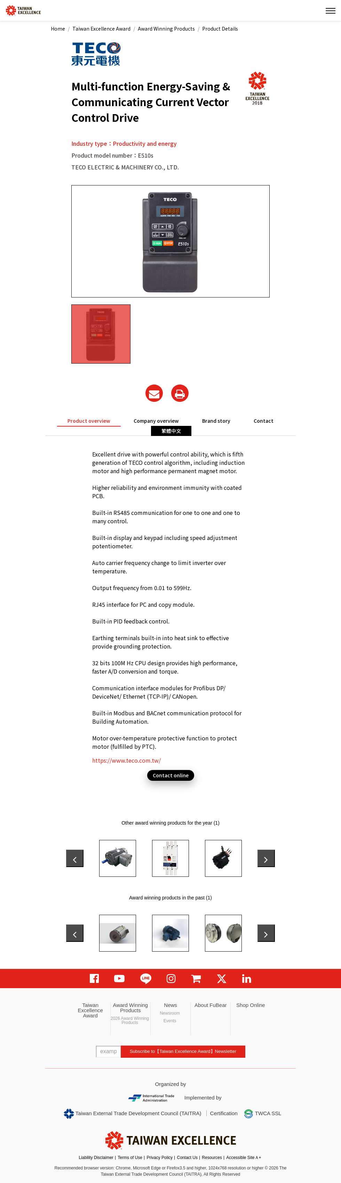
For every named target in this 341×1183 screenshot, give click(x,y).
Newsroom (170, 1013)
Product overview (89, 420)
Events (170, 1021)
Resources (212, 1157)
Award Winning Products (166, 28)
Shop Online (250, 1005)
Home (58, 28)
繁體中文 (171, 430)
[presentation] (75, 858)
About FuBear (211, 1005)
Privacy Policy (159, 1157)
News (170, 1005)
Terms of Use (130, 1157)
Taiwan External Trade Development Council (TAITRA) (132, 1114)
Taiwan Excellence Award (101, 28)
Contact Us (187, 1157)
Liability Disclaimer (96, 1157)
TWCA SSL (262, 1114)
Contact (263, 420)
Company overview (156, 420)
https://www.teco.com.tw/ (126, 760)
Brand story (216, 420)
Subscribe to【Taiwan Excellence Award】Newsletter (183, 1051)
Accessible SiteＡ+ (243, 1157)
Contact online (171, 775)
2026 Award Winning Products (130, 1020)
